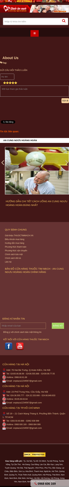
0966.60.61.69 (20, 377)
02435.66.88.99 (17, 374)
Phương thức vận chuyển (16, 250)
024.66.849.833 (48, 395)
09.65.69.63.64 (21, 399)
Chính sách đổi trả (13, 258)
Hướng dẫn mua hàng (14, 243)
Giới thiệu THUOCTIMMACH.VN (19, 235)
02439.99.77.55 (48, 374)
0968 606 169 (20, 424)
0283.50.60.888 (17, 421)
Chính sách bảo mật (14, 254)
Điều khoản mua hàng (14, 239)
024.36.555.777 (17, 395)
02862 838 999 (32, 421)
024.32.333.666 (33, 395)
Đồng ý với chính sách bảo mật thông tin (22, 332)
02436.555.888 (32, 374)
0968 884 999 (34, 424)
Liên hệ (8, 262)
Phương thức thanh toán (15, 247)
